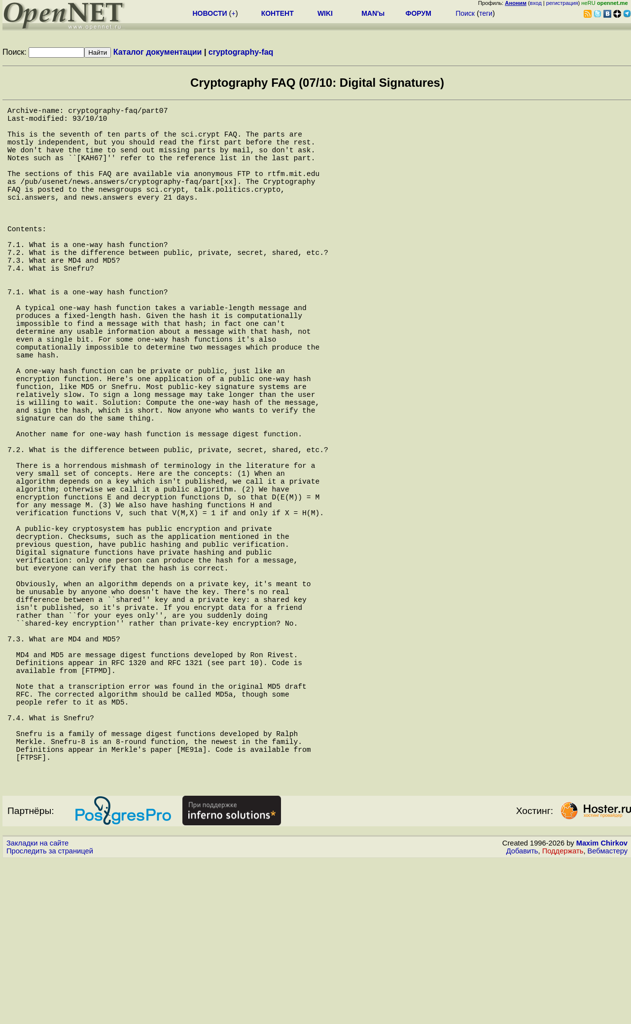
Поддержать (563, 1015)
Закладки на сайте (37, 1007)
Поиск (465, 13)
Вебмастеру (608, 1015)
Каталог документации (157, 52)
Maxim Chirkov (602, 1007)
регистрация (562, 3)
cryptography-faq (241, 52)
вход (536, 3)
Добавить (522, 1015)
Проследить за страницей (49, 1015)
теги (485, 13)
